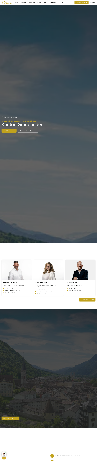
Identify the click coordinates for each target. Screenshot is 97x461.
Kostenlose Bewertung (82, 2)
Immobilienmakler (11, 117)
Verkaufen (23, 2)
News (43, 2)
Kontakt (58, 2)
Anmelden (93, 2)
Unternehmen (50, 2)
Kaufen (16, 2)
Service (37, 2)
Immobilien (30, 2)
